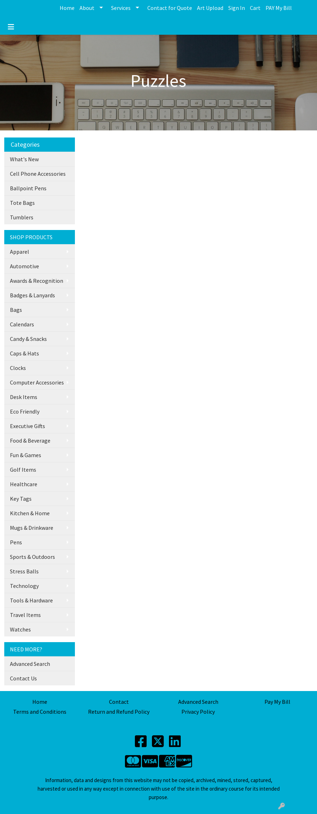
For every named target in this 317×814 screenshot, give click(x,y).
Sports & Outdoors (32, 556)
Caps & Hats (24, 353)
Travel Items (25, 614)
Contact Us (23, 678)
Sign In (236, 7)
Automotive (24, 266)
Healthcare (23, 484)
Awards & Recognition (36, 280)
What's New (24, 159)
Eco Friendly (24, 411)
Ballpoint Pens (28, 188)
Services (121, 7)
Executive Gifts (27, 426)
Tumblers (21, 217)
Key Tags (21, 498)
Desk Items (23, 396)
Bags (16, 309)
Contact (119, 701)
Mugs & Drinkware (31, 527)
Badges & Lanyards (32, 295)
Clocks (18, 367)
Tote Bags (22, 202)
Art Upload (210, 7)
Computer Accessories (37, 382)
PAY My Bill (279, 7)
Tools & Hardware (31, 600)
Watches (20, 629)
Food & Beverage (30, 440)
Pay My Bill (277, 701)
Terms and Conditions (39, 711)
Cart (255, 7)
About (87, 7)
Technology (24, 585)
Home (67, 7)
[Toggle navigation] (11, 27)
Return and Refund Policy (118, 711)
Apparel (19, 251)
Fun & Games (25, 455)
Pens (16, 542)
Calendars (22, 324)
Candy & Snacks (28, 338)
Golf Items (23, 469)
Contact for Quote (169, 7)
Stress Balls (24, 571)
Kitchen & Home (30, 513)
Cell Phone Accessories (38, 173)
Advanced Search (30, 663)
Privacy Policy (198, 711)
